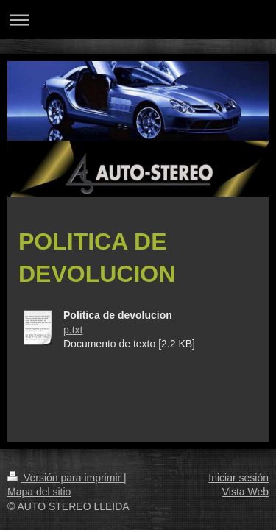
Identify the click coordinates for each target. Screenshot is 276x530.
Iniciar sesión (238, 478)
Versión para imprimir (65, 478)
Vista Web (245, 492)
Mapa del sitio (39, 492)
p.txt (72, 330)
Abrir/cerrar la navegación (138, 19)
